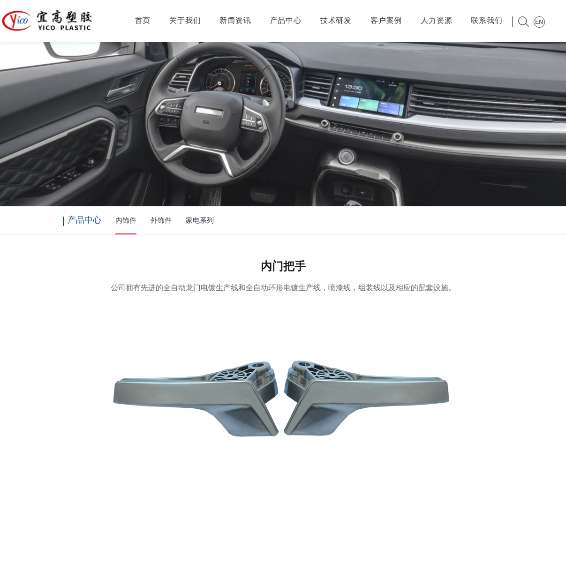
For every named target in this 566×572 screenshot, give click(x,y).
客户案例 (386, 20)
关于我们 (185, 20)
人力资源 (436, 20)
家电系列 (200, 220)
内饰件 (125, 220)
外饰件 (161, 220)
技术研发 (336, 20)
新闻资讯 (235, 20)
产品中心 (286, 20)
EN (539, 22)
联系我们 (486, 20)
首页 (143, 20)
